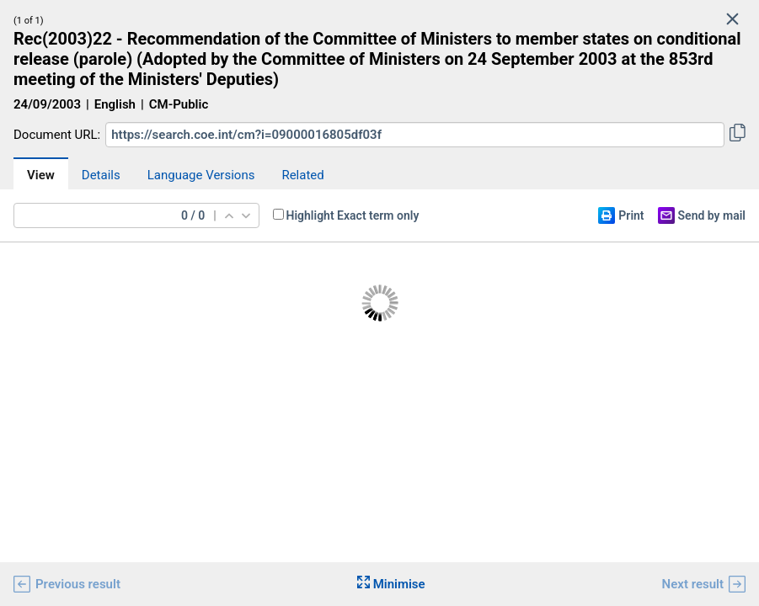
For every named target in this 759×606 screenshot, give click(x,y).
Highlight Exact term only (353, 215)
